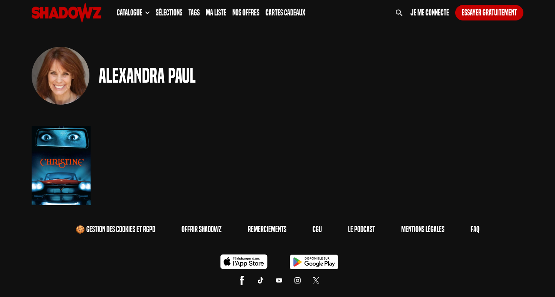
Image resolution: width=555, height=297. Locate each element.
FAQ (475, 229)
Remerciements (267, 229)
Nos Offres (245, 12)
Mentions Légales (422, 229)
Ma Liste (216, 12)
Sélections (169, 12)
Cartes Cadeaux (285, 12)
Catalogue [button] (133, 12)
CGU (317, 229)
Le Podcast (361, 229)
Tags (194, 12)
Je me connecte (429, 12)
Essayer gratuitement (489, 12)
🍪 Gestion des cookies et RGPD (115, 229)
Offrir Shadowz (202, 229)
